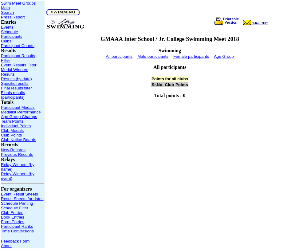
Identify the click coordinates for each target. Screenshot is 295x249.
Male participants (152, 56)
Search (7, 12)
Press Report (13, 17)
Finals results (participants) (13, 95)
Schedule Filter (14, 208)
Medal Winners (14, 69)
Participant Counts (17, 45)
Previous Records (17, 154)
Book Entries (12, 217)
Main (5, 8)
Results (7, 74)
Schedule (9, 32)
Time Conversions (17, 231)
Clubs (6, 41)
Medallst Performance (21, 112)
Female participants (191, 56)
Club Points (11, 135)
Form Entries (12, 221)
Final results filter (16, 88)
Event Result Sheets (19, 194)
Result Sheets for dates (22, 198)
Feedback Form (15, 241)
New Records (13, 150)
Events (7, 27)
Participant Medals (18, 107)
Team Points (12, 121)
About (6, 245)
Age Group (224, 56)
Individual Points (16, 126)
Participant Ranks (17, 226)
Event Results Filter (19, 65)
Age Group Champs (19, 116)
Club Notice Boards (18, 139)
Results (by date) (16, 79)
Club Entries (12, 212)
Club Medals (12, 130)
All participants (119, 56)
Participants (11, 36)
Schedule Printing (17, 203)
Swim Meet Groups (18, 3)
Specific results (15, 83)
